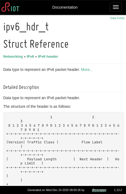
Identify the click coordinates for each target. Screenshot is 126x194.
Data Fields (117, 18)
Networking (14, 56)
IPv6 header (49, 56)
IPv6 (31, 56)
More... (88, 69)
